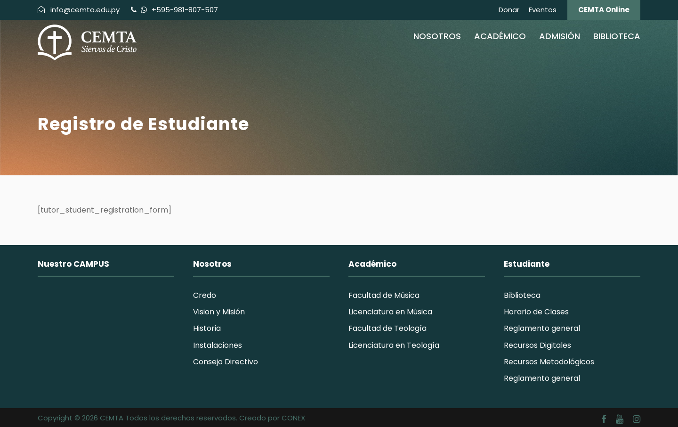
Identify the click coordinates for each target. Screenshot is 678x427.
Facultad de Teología (387, 328)
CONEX (293, 418)
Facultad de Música (384, 295)
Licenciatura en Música (390, 311)
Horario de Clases (536, 311)
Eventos (543, 10)
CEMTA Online (604, 10)
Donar (509, 10)
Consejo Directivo (225, 361)
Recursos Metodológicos (549, 361)
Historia (207, 328)
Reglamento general (542, 328)
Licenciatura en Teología (393, 345)
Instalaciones (217, 345)
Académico (500, 36)
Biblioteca (616, 36)
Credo (204, 295)
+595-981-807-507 (184, 10)
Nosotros (437, 36)
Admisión (559, 36)
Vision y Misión (219, 311)
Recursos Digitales (537, 345)
